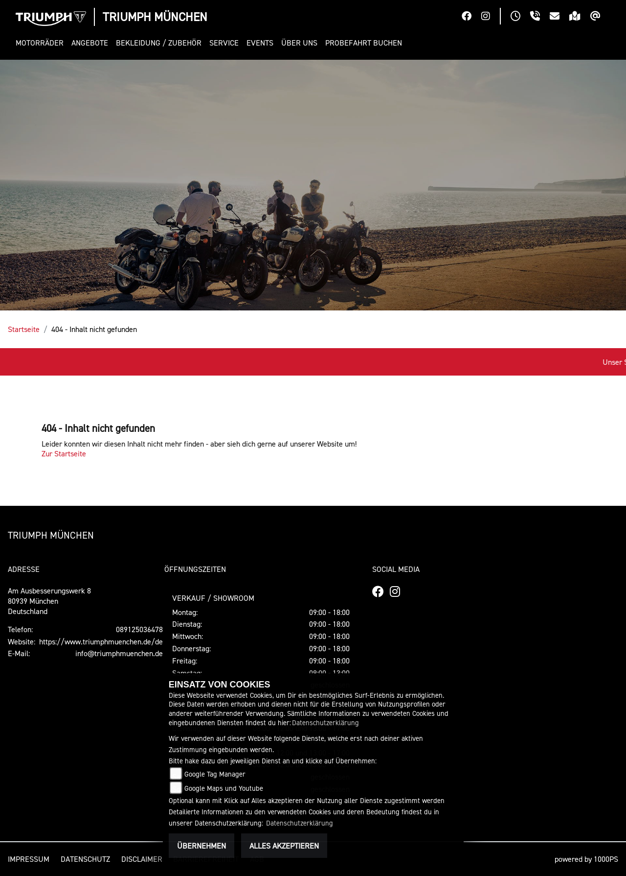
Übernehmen (201, 846)
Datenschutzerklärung (325, 722)
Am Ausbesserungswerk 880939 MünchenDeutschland (49, 601)
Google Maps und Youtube (223, 788)
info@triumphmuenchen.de (119, 653)
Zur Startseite (64, 453)
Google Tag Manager (215, 774)
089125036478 (139, 629)
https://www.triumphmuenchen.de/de (101, 641)
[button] (41, 43)
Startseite (24, 329)
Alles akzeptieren (284, 846)
